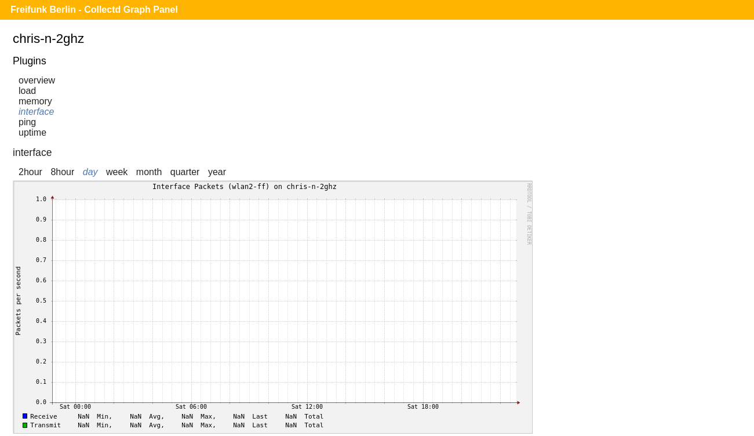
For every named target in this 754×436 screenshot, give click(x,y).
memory (35, 101)
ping (27, 122)
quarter (185, 172)
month (149, 172)
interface (36, 112)
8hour (62, 172)
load (27, 91)
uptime (32, 132)
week (117, 172)
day (90, 172)
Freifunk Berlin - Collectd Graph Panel (94, 9)
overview (37, 80)
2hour (30, 172)
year (217, 172)
